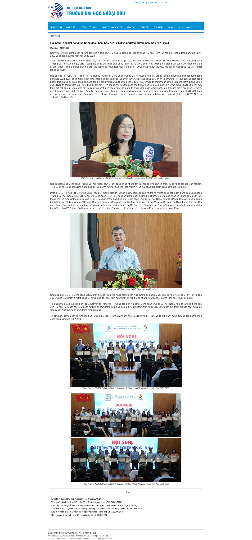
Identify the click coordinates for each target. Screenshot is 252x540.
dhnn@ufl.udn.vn (104, 539)
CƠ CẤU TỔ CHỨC (89, 27)
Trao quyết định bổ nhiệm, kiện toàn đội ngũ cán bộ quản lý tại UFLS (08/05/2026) (86, 502)
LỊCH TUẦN (158, 27)
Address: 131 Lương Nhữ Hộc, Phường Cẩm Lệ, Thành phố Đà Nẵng (78, 536)
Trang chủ (56, 27)
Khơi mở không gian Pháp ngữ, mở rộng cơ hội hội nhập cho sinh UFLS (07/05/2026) (87, 512)
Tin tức (55, 36)
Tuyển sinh (153, 3)
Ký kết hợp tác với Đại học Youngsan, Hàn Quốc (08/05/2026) (77, 499)
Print (127, 492)
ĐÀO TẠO (130, 27)
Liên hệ (164, 3)
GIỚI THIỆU (71, 27)
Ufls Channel (185, 27)
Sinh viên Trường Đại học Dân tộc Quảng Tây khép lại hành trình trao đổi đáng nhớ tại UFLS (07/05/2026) (96, 509)
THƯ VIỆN (144, 27)
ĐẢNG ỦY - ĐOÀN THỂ (112, 27)
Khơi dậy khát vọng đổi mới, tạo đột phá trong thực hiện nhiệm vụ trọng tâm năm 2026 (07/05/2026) (93, 505)
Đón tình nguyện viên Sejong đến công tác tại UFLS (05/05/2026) (78, 515)
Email (171, 27)
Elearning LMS (138, 3)
